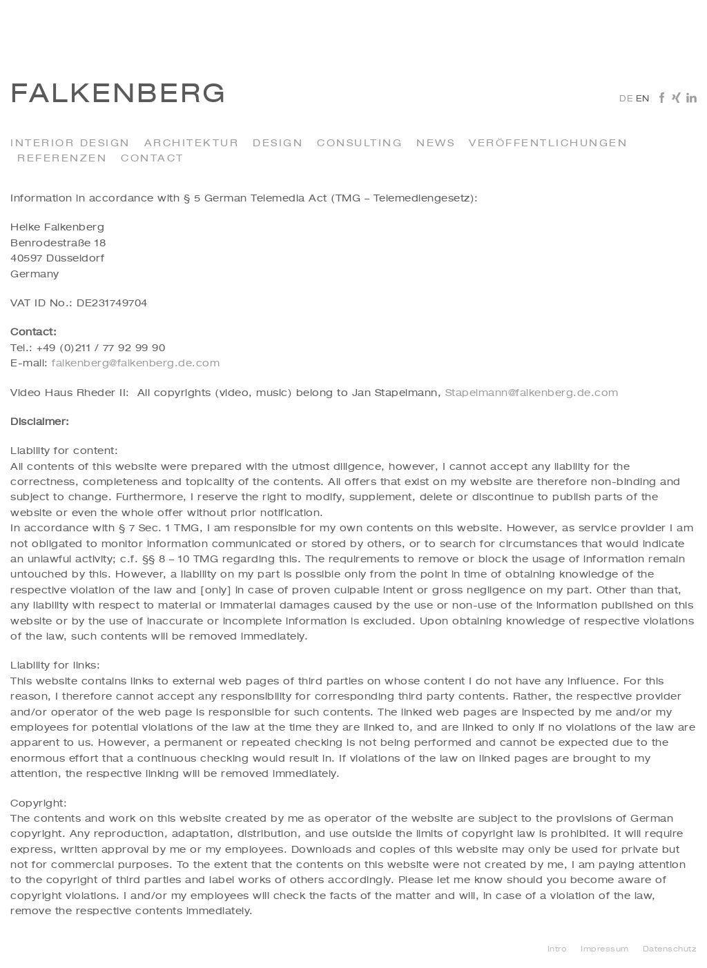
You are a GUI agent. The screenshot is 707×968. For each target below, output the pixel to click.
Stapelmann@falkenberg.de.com (532, 393)
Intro (558, 950)
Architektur (192, 143)
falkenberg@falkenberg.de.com (136, 363)
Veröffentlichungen (548, 143)
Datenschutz (670, 950)
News (435, 143)
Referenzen (62, 159)
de (625, 99)
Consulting (360, 143)
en (642, 99)
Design (278, 143)
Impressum (605, 950)
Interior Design (70, 143)
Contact (152, 159)
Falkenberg (118, 95)
